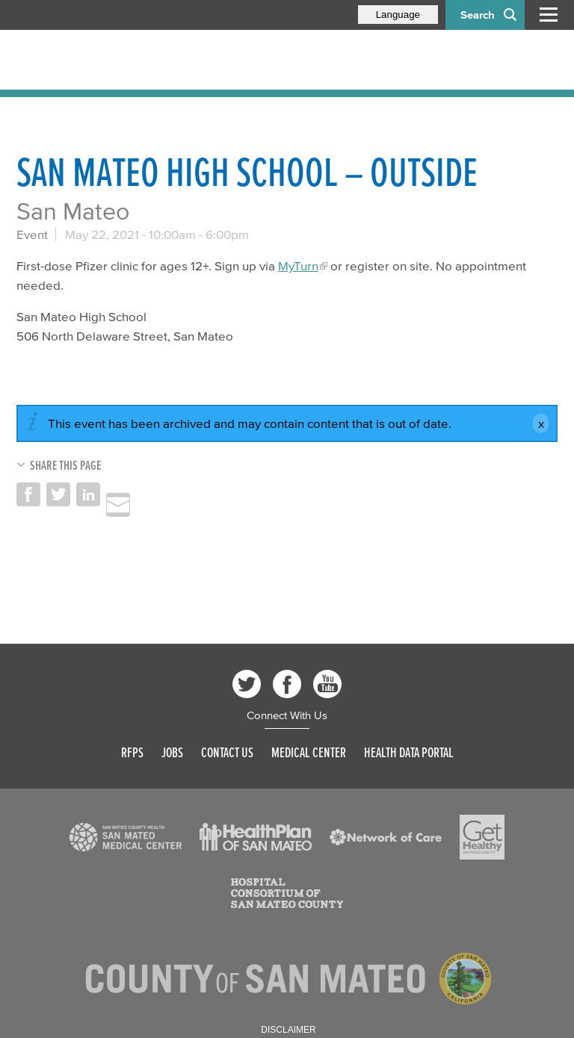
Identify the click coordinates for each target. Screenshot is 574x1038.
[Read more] (126, 837)
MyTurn (298, 265)
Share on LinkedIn (88, 494)
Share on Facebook (28, 494)
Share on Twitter (58, 494)
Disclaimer (288, 1030)
